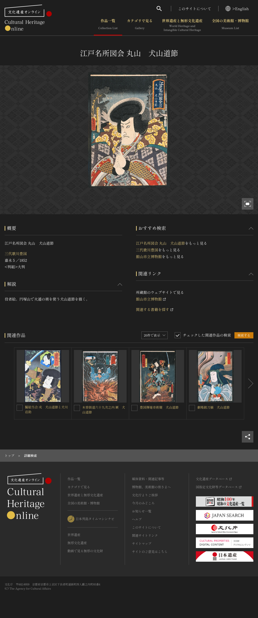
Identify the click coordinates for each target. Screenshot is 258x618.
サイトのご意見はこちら (149, 551)
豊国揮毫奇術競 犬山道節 (159, 407)
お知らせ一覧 (141, 511)
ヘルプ (137, 519)
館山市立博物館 (149, 256)
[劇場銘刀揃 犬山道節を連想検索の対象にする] (192, 408)
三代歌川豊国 (16, 253)
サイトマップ (141, 543)
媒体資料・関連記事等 (148, 478)
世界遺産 (73, 534)
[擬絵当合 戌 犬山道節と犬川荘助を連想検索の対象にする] (20, 408)
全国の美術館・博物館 (230, 25)
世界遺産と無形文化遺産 (182, 25)
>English (237, 8)
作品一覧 (108, 25)
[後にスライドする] (248, 383)
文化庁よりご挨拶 (145, 495)
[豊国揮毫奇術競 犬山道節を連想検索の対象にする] (134, 408)
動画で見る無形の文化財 (85, 551)
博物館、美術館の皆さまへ (151, 487)
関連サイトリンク (145, 535)
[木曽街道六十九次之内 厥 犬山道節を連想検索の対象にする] (77, 408)
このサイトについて (194, 8)
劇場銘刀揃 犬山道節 (213, 407)
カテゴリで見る (140, 25)
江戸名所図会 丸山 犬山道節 (160, 243)
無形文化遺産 (77, 542)
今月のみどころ (143, 503)
